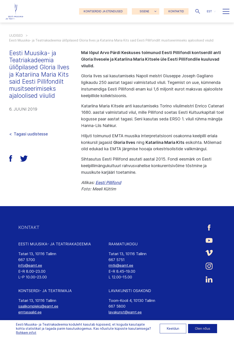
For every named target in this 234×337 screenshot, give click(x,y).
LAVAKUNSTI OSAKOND (130, 290)
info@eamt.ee (30, 265)
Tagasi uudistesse (31, 134)
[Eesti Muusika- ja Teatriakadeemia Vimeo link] (209, 253)
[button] (197, 11)
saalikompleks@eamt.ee (38, 306)
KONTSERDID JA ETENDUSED (103, 11)
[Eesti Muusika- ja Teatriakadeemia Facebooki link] (209, 227)
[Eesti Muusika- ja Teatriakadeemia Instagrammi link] (209, 266)
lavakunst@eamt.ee (125, 312)
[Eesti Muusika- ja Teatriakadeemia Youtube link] (209, 240)
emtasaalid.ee (30, 312)
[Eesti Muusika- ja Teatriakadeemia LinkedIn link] (209, 279)
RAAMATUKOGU (123, 244)
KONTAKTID (176, 11)
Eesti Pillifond (108, 182)
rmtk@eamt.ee (121, 265)
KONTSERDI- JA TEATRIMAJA (45, 290)
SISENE (144, 11)
